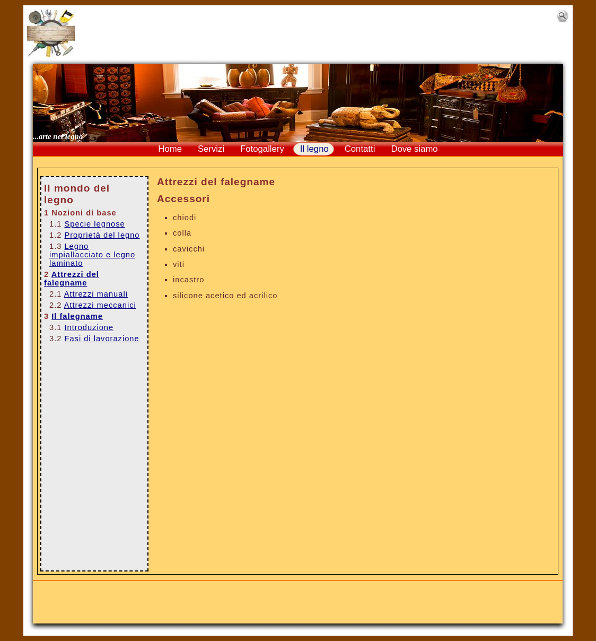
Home (170, 149)
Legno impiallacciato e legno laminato (92, 254)
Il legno (314, 149)
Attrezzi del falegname (71, 278)
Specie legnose (94, 224)
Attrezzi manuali (96, 294)
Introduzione (88, 327)
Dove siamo (414, 149)
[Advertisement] (315, 33)
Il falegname (77, 316)
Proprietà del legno (101, 235)
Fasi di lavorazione (101, 338)
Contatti (360, 149)
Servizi (211, 149)
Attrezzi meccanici (100, 305)
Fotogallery (262, 149)
